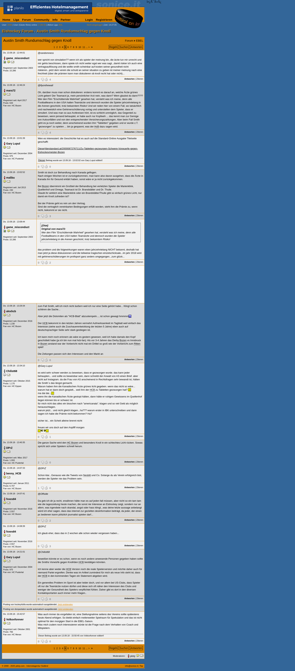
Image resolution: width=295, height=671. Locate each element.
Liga (16, 19)
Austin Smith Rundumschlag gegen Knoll (37, 40)
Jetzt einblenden (65, 604)
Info (55, 19)
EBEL (139, 40)
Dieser (41, 160)
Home (6, 19)
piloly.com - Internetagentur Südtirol (32, 666)
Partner (66, 19)
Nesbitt (87, 475)
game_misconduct (17, 58)
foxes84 (11, 499)
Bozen (45, 186)
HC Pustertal (18, 158)
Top (141, 666)
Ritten (137, 343)
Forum (26, 19)
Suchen (123, 47)
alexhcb (11, 311)
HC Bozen (16, 105)
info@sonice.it (131, 666)
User (4, 25)
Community (41, 19)
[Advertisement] (73, 284)
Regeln (113, 47)
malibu (10, 177)
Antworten (136, 47)
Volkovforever (15, 619)
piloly (132, 656)
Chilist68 (11, 371)
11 (84, 47)
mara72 (10, 90)
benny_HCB (13, 473)
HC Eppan (16, 386)
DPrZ (9, 447)
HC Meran (16, 634)
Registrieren (104, 19)
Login (89, 19)
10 (79, 47)
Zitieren (139, 79)
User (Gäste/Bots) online (25, 25)
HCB (45, 323)
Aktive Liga (52, 25)
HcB (96, 126)
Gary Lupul (13, 143)
